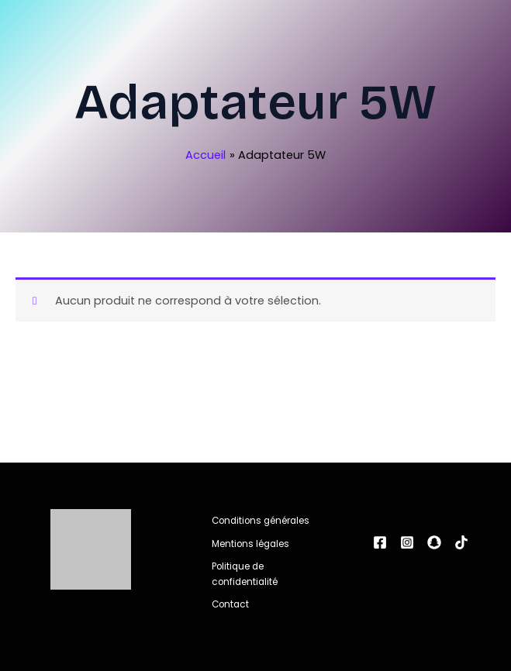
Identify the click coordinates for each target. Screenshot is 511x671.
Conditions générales (260, 520)
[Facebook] (380, 542)
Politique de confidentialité (245, 574)
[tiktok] (461, 542)
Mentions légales (250, 544)
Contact (230, 604)
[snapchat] (434, 542)
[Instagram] (407, 542)
